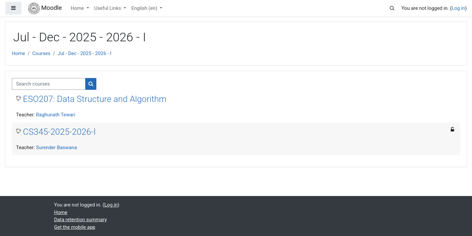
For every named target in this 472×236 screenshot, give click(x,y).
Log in (458, 8)
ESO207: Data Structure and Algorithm (95, 99)
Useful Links (108, 8)
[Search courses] (49, 84)
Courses (41, 53)
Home (78, 8)
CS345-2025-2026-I (59, 132)
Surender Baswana (56, 147)
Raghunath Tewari (55, 115)
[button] (392, 8)
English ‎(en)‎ (145, 8)
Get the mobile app (74, 227)
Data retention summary (80, 220)
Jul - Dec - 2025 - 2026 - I (84, 53)
